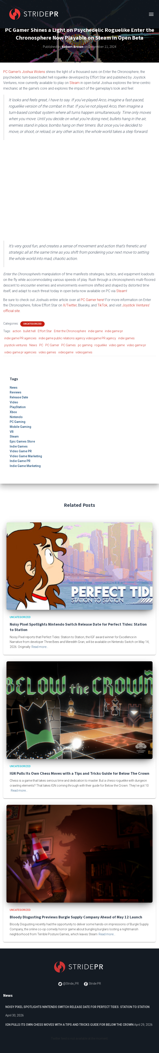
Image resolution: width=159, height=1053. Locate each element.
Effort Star (45, 331)
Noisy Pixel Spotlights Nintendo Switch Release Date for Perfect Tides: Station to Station (77, 1007)
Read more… (39, 647)
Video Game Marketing (26, 456)
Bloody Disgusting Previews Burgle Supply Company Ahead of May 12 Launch (76, 917)
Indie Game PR (20, 461)
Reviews (15, 392)
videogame (65, 352)
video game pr (136, 345)
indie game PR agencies (20, 338)
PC (41, 345)
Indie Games (19, 446)
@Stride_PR (68, 983)
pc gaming (85, 345)
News (33, 345)
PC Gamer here (92, 300)
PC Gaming (17, 421)
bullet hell (29, 331)
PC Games (68, 345)
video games (47, 352)
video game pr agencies (20, 352)
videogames (84, 352)
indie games (126, 338)
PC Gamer (52, 345)
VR (12, 431)
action (17, 331)
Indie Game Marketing (25, 466)
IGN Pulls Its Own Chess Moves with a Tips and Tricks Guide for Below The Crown (79, 773)
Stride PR (92, 983)
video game (117, 345)
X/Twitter (70, 305)
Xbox (13, 412)
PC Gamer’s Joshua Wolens (24, 72)
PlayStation (18, 407)
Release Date (19, 397)
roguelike (100, 345)
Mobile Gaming (20, 426)
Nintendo (16, 417)
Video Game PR (21, 451)
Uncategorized (32, 324)
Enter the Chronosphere (70, 331)
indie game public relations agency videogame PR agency (77, 338)
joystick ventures (15, 345)
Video (14, 402)
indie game (95, 331)
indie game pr (114, 331)
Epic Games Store (22, 441)
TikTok (102, 305)
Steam (74, 83)
